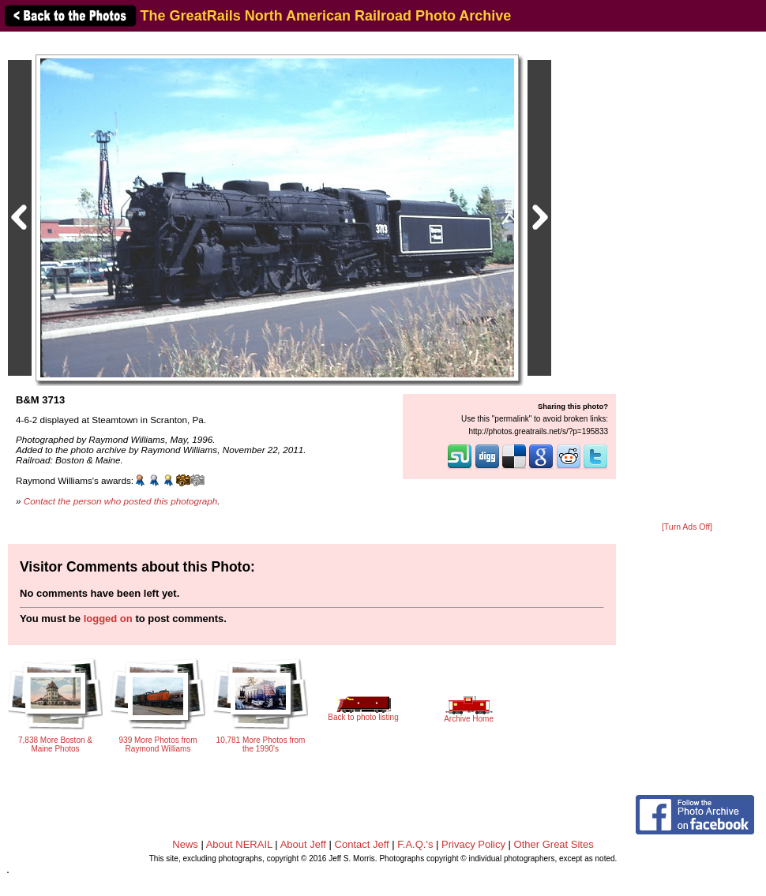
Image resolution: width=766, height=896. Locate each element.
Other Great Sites (554, 844)
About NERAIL (239, 844)
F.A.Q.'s (415, 844)
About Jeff (303, 844)
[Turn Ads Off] (687, 527)
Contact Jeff (362, 844)
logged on (108, 618)
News (185, 844)
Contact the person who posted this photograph (121, 501)
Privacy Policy (473, 844)
